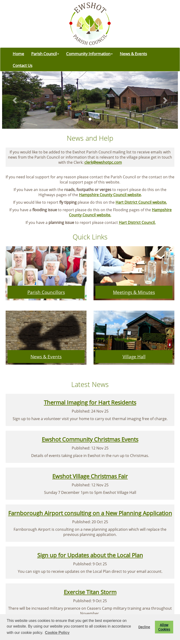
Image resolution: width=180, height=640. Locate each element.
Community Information (89, 53)
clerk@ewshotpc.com (103, 162)
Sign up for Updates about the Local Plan (90, 555)
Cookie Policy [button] (57, 633)
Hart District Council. (137, 222)
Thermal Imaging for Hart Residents (90, 402)
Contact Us (22, 65)
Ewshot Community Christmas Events (90, 439)
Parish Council (45, 53)
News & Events (133, 53)
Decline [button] (144, 627)
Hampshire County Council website (110, 194)
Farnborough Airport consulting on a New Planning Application (90, 513)
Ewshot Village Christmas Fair (90, 476)
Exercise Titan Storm (90, 592)
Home (18, 53)
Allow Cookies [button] (164, 627)
